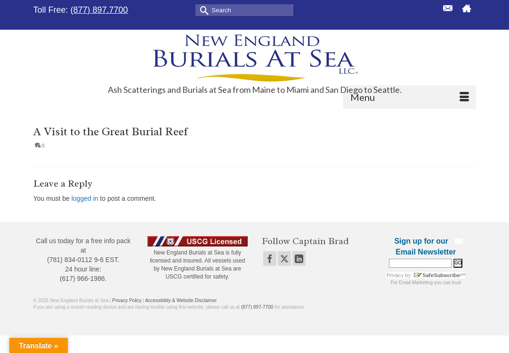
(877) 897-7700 (257, 307)
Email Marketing (416, 282)
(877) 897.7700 (99, 10)
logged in (85, 198)
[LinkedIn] (299, 258)
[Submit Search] (202, 10)
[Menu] (409, 97)
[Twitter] (284, 258)
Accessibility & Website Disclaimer (181, 300)
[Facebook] (269, 258)
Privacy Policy (126, 300)
